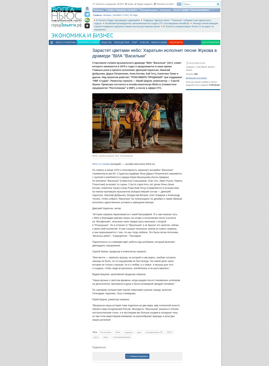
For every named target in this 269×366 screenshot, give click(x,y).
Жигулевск (165, 10)
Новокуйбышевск (149, 10)
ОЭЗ (125, 15)
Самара (110, 10)
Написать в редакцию (104, 4)
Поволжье (98, 10)
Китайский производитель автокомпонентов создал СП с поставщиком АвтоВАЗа (147, 23)
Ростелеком (105, 332)
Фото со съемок (101, 164)
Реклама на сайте (164, 4)
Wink (118, 332)
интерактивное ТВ (154, 332)
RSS (120, 4)
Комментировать (137, 356)
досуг (96, 337)
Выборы (107, 15)
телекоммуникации (121, 337)
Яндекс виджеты (143, 4)
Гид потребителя (210, 42)
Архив (129, 4)
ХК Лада (134, 15)
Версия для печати (198, 78)
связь (105, 337)
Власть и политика (66, 42)
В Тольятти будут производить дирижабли (118, 20)
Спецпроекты (176, 42)
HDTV (169, 332)
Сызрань (132, 10)
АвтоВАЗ (117, 15)
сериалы (129, 332)
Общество (106, 42)
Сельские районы (200, 10)
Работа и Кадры (159, 42)
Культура (144, 42)
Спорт (134, 42)
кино (139, 332)
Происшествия (121, 42)
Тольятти (121, 10)
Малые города (181, 10)
